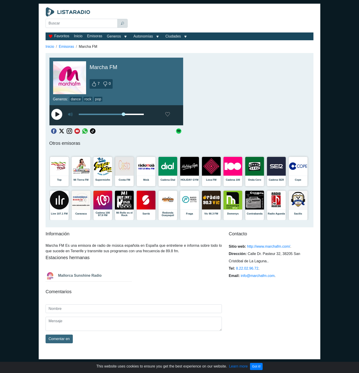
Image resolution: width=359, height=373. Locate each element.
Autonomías (143, 36)
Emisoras (94, 36)
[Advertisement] (221, 18)
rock (87, 99)
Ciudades (173, 36)
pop (98, 99)
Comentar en (59, 339)
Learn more (238, 366)
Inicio (78, 36)
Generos (114, 36)
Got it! (256, 366)
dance (76, 99)
